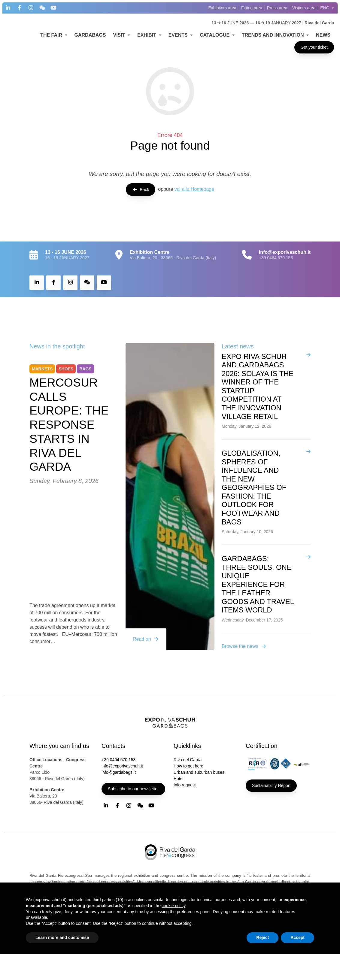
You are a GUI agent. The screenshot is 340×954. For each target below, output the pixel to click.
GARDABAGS (90, 35)
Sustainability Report (271, 785)
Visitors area (304, 7)
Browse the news (244, 646)
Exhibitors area (222, 7)
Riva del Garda (188, 759)
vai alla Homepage (194, 189)
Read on (146, 639)
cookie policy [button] (173, 905)
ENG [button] (325, 7)
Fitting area (251, 7)
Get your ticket (314, 47)
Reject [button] (262, 937)
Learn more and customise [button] (62, 937)
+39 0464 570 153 (276, 257)
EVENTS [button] (178, 35)
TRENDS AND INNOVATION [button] (273, 35)
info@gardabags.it (119, 772)
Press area (277, 7)
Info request (185, 784)
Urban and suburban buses (199, 772)
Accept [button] (297, 937)
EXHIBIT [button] (147, 35)
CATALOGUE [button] (215, 35)
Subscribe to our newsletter (133, 788)
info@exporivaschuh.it (122, 766)
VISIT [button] (119, 35)
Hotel (179, 778)
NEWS (323, 35)
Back (140, 189)
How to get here (188, 766)
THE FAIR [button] (51, 35)
